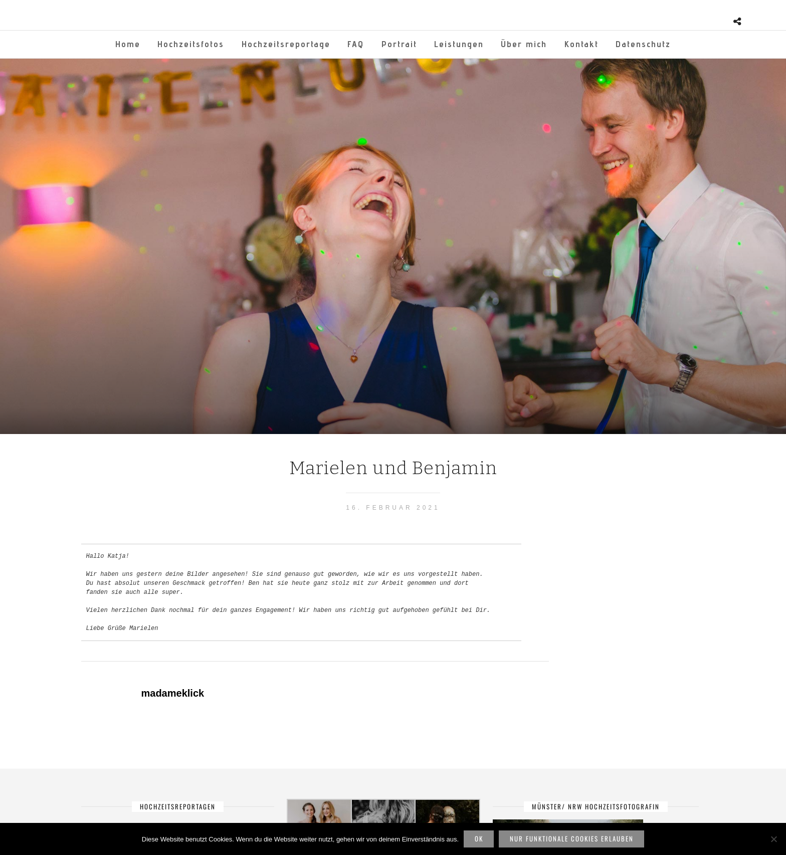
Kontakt (581, 44)
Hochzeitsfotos (190, 44)
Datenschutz (643, 44)
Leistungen (459, 44)
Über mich (524, 44)
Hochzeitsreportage (286, 44)
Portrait (399, 44)
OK (479, 838)
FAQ (355, 44)
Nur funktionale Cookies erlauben (572, 838)
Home (127, 44)
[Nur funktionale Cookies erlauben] (773, 839)
